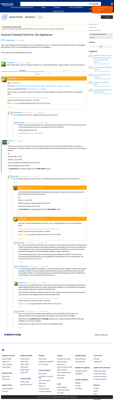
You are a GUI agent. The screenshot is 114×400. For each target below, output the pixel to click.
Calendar (77, 385)
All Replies (22, 70)
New (108, 17)
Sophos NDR (24, 372)
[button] (98, 4)
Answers (65, 70)
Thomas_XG (11, 63)
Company (96, 388)
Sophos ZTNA (24, 361)
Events (96, 391)
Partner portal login (44, 389)
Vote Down (11, 107)
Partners (57, 7)
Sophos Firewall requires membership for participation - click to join (57, 397)
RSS (101, 46)
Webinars (78, 383)
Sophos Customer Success (64, 367)
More (40, 17)
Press (95, 394)
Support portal (61, 364)
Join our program (43, 364)
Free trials (96, 359)
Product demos (98, 361)
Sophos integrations (7, 388)
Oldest (37, 74)
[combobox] (57, 4)
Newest (50, 74)
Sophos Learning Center (64, 372)
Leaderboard (78, 373)
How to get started (80, 359)
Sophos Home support (100, 371)
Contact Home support (100, 373)
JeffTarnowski (23, 266)
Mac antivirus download (100, 376)
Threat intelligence (62, 387)
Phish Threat (5, 379)
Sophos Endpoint (7, 359)
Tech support (60, 378)
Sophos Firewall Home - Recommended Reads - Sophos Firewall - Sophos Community (42, 86)
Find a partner (43, 359)
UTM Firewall (24, 367)
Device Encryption (7, 364)
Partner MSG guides (44, 380)
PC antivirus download (100, 379)
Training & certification (45, 391)
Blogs (43, 7)
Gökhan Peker (9, 40)
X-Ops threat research (63, 390)
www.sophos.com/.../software (37, 89)
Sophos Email (6, 376)
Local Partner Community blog (46, 377)
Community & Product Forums (22, 7)
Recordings (78, 388)
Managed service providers (46, 361)
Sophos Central (24, 382)
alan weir (21, 123)
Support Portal (58, 11)
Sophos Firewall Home (99, 34)
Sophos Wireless (25, 370)
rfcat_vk (10, 141)
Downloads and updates (64, 359)
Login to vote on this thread (92, 12)
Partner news (42, 383)
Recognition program (81, 371)
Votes (43, 74)
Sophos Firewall (24, 359)
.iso (93, 37)
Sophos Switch (24, 364)
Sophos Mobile (6, 367)
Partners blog (42, 373)
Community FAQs (80, 361)
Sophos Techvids (62, 370)
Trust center (60, 393)
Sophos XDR (5, 361)
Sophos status (61, 375)
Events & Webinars (76, 7)
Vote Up (8, 107)
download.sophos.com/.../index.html (30, 133)
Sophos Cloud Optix (26, 384)
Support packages (62, 361)
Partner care (42, 386)
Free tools (5, 391)
